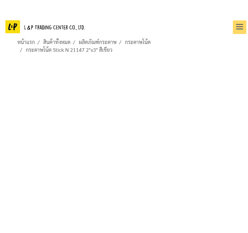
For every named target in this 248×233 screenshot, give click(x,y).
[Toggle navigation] (239, 27)
